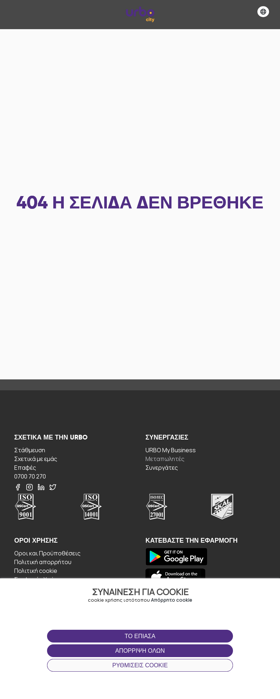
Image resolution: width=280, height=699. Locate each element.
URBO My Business (170, 450)
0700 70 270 (30, 476)
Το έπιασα (140, 636)
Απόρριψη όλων (140, 651)
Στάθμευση (29, 450)
